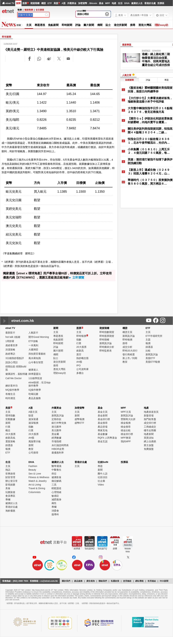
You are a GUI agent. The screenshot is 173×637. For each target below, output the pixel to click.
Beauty (32, 469)
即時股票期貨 (106, 336)
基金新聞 (102, 415)
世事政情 (10, 473)
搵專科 (55, 514)
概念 (7, 430)
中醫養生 (56, 469)
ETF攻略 (33, 341)
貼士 (108, 24)
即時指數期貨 (106, 332)
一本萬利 (33, 345)
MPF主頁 (126, 411)
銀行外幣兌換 (59, 422)
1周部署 (9, 341)
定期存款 (56, 419)
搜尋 (132, 24)
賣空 (78, 354)
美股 (56, 3)
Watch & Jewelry (37, 481)
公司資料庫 (82, 369)
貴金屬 (55, 434)
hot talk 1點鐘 (12, 337)
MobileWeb (128, 550)
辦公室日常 (11, 481)
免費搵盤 (149, 449)
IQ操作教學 (34, 389)
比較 (148, 350)
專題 (100, 466)
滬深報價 (33, 422)
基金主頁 (102, 411)
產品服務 (78, 581)
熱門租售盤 (150, 419)
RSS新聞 (164, 581)
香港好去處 (150, 3)
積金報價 (126, 422)
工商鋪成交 (150, 426)
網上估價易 (150, 441)
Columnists (34, 492)
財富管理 (10, 477)
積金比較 (126, 430)
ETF (50, 3)
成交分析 (127, 347)
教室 (124, 361)
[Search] (31, 15)
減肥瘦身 (56, 499)
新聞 (18, 3)
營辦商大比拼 (128, 419)
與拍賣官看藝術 (37, 353)
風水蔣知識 (34, 358)
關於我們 (66, 581)
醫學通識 (56, 466)
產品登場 (102, 426)
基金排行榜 (104, 419)
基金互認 (102, 441)
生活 (120, 3)
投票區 (160, 3)
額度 (30, 415)
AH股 (79, 361)
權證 (43, 3)
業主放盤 (149, 445)
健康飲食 (56, 477)
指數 (78, 339)
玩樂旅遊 (10, 492)
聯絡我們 (103, 581)
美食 (7, 488)
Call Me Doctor (13, 378)
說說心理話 (83, 14)
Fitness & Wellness (38, 477)
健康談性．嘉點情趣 (16, 373)
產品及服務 (34, 398)
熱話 (7, 469)
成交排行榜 (150, 422)
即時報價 (82, 336)
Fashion (32, 466)
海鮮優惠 (10, 510)
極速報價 (28, 10)
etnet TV (9, 3)
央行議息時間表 (60, 445)
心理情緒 (56, 492)
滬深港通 (33, 419)
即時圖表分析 (106, 347)
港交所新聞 (120, 24)
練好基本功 (11, 385)
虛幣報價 (79, 419)
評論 (78, 24)
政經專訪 (10, 353)
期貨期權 (34, 3)
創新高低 (10, 437)
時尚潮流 (10, 398)
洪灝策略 (10, 349)
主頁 (28, 24)
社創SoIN (103, 462)
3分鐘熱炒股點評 (14, 358)
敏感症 (55, 495)
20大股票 (81, 347)
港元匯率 (56, 426)
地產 (114, 3)
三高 (54, 484)
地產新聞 (149, 434)
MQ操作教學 (12, 389)
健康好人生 (137, 3)
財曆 (115, 548)
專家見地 (102, 430)
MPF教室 (126, 437)
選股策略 (10, 441)
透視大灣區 (145, 24)
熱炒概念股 (82, 358)
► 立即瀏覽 (76, 277)
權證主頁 (127, 332)
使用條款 (127, 581)
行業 (78, 343)
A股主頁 (32, 411)
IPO (78, 365)
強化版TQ (102, 548)
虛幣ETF (79, 422)
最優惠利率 (58, 452)
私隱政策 (115, 581)
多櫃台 (80, 373)
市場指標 (56, 441)
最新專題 (126, 44)
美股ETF (150, 358)
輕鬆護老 (56, 488)
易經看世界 (11, 345)
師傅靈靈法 (34, 373)
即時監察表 (105, 350)
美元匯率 (56, 430)
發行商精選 (128, 354)
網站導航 (139, 581)
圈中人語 (102, 473)
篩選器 (149, 347)
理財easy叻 (161, 24)
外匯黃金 (71, 3)
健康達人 (33, 369)
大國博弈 (33, 349)
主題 (148, 339)
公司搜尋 (33, 452)
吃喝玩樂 (33, 394)
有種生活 (10, 394)
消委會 (55, 510)
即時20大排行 (130, 350)
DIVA (126, 3)
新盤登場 (149, 415)
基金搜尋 (102, 422)
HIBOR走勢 (58, 449)
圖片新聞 (89, 24)
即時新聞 (67, 24)
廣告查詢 (90, 581)
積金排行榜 (127, 434)
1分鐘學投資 (35, 378)
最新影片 (10, 332)
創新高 (80, 350)
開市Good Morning (38, 337)
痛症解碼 (56, 481)
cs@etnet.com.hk (49, 581)
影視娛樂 (10, 484)
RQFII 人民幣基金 (107, 437)
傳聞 (99, 24)
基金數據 (102, 434)
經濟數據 (56, 437)
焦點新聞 (53, 24)
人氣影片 (33, 332)
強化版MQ (89, 548)
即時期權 (104, 339)
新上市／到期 (129, 358)
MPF (107, 3)
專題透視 (40, 24)
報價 (148, 343)
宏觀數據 (10, 419)
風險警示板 (34, 441)
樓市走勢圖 (150, 430)
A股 (63, 3)
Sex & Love (34, 473)
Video (101, 484)
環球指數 (10, 415)
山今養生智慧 (35, 362)
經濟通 (77, 548)
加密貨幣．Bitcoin (87, 3)
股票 (24, 3)
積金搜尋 (126, 426)
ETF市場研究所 (154, 336)
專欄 (7, 499)
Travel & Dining (36, 488)
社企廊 (101, 481)
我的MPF (126, 441)
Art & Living (34, 484)
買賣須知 (149, 437)
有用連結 (151, 581)
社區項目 (102, 477)
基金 (101, 3)
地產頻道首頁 (151, 411)
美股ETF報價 (153, 361)
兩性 (54, 503)
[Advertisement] (59, 72)
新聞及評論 (105, 343)
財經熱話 (146, 51)
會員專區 (10, 495)
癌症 (54, 473)
